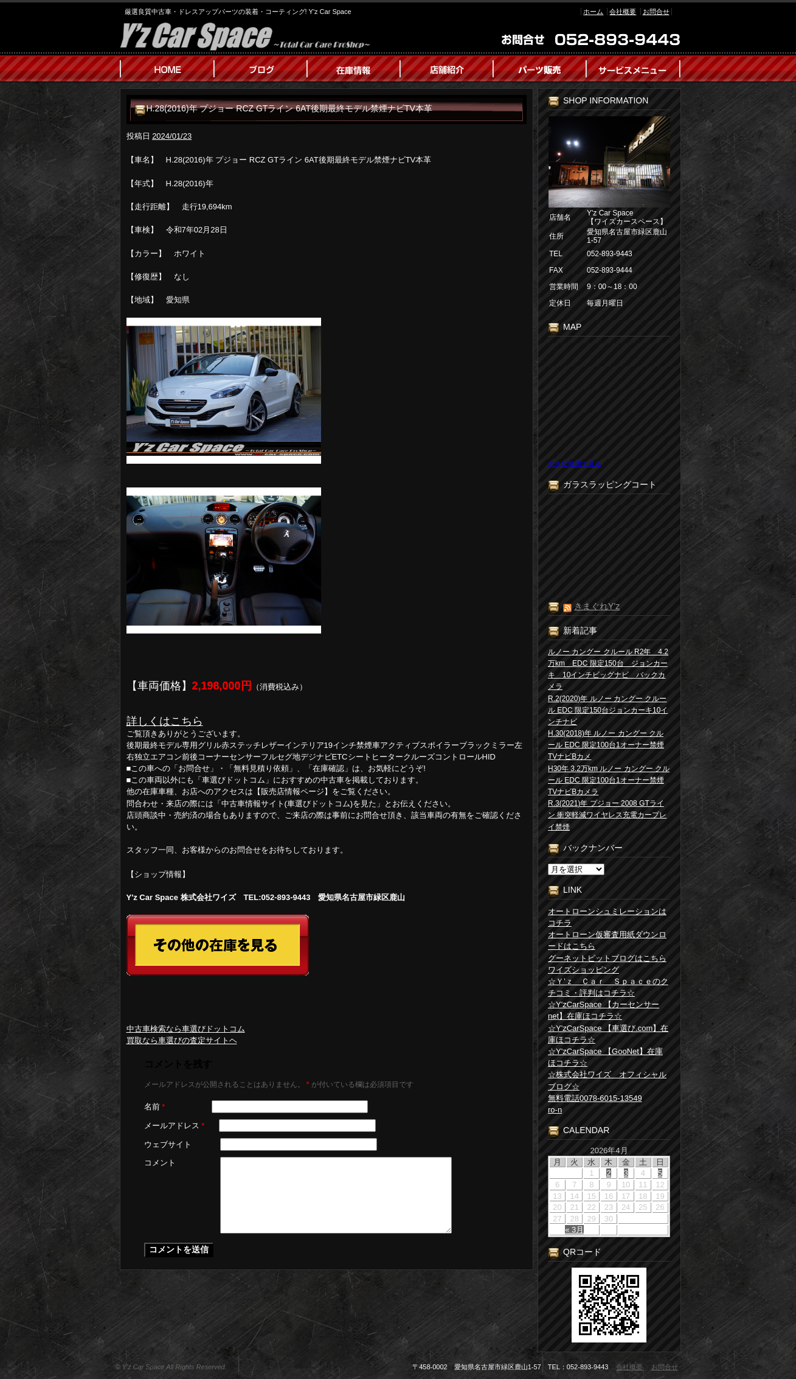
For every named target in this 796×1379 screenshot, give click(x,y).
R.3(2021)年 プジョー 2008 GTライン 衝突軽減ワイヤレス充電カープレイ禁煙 (607, 815)
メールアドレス (174, 1125)
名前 (154, 1106)
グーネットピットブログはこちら (607, 958)
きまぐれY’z (597, 606)
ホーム (593, 11)
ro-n (555, 1109)
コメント (160, 1162)
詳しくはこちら (164, 721)
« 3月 (574, 1229)
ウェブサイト (168, 1144)
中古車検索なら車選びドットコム (185, 1028)
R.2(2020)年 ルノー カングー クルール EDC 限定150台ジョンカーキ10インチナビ (608, 710)
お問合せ (656, 11)
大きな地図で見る (574, 463)
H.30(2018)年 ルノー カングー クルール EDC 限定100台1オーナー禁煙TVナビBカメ (606, 745)
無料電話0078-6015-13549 (595, 1098)
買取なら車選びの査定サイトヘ (181, 1040)
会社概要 (622, 11)
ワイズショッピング (583, 969)
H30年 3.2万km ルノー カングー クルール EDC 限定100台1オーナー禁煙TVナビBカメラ (609, 780)
